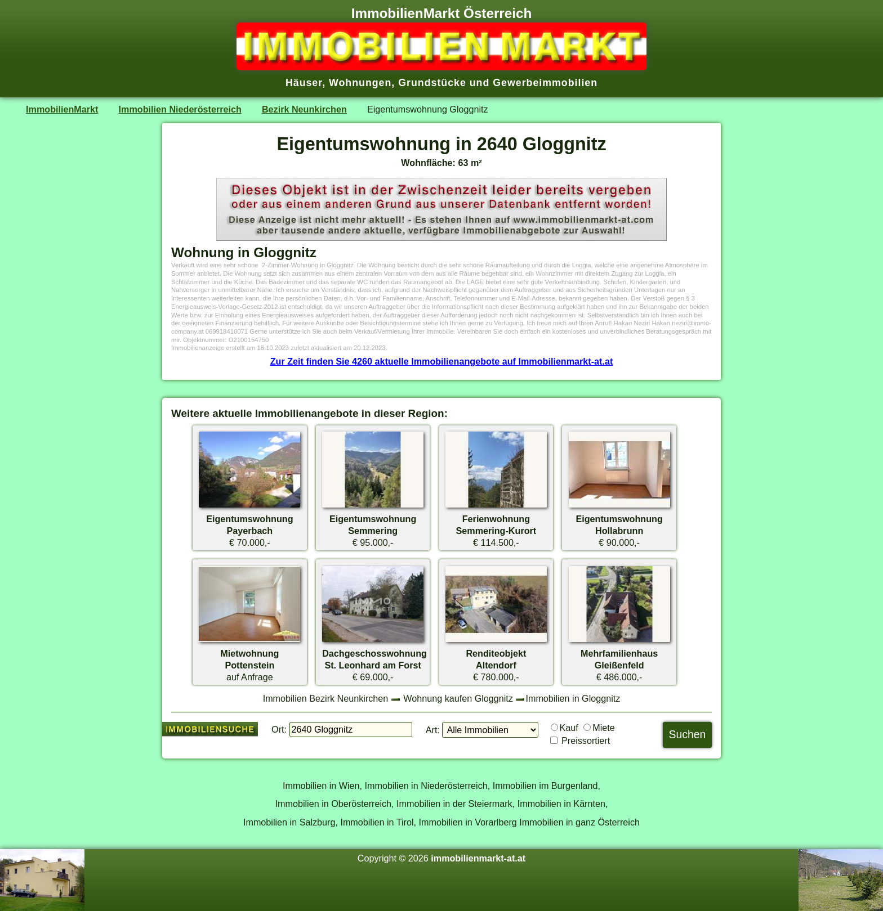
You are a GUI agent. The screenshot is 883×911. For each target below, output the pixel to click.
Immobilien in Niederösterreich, (427, 785)
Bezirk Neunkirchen (304, 109)
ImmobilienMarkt (62, 109)
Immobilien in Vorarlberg (468, 822)
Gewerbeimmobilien (545, 82)
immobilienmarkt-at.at (478, 858)
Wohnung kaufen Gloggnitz (458, 698)
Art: (433, 730)
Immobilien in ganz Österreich (579, 822)
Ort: (279, 729)
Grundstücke (432, 82)
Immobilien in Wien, (322, 785)
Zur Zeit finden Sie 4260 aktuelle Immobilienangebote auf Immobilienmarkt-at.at (441, 361)
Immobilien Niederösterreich (180, 109)
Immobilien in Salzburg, (290, 822)
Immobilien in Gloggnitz (572, 698)
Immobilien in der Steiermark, (455, 803)
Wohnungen (360, 82)
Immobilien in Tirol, (378, 822)
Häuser (304, 82)
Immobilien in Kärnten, (563, 803)
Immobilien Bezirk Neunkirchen (326, 698)
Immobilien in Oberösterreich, (334, 803)
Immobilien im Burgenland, (546, 785)
